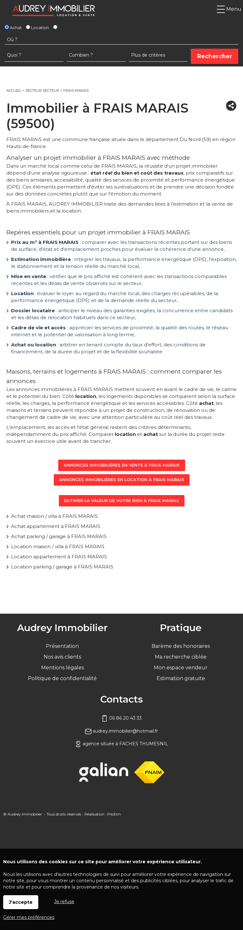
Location (37, 27)
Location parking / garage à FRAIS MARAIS (62, 567)
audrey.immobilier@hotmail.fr (121, 731)
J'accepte (21, 902)
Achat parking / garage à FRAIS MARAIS (59, 536)
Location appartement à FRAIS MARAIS (59, 557)
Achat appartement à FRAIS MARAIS (55, 526)
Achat (13, 27)
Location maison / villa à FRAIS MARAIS (57, 546)
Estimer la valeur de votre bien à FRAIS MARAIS (121, 500)
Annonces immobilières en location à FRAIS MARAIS (121, 479)
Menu (229, 9)
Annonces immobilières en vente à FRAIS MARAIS (122, 465)
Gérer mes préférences (28, 917)
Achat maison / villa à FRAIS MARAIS (54, 516)
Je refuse (64, 901)
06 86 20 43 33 (122, 718)
